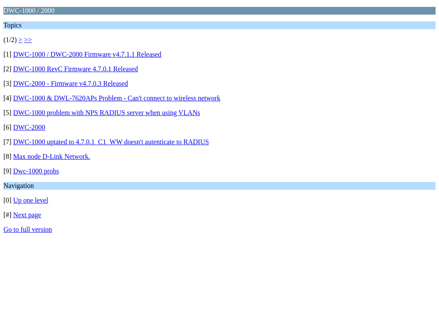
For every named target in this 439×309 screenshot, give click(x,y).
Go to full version (27, 229)
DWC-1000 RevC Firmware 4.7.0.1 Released (75, 69)
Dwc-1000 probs (36, 171)
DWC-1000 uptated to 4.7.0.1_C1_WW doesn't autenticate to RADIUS (111, 141)
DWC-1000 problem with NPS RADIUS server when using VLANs (106, 112)
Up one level (30, 200)
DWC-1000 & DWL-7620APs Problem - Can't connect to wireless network (116, 98)
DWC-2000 (29, 127)
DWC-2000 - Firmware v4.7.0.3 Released (70, 83)
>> (28, 39)
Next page (27, 214)
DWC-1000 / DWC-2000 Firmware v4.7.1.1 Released (87, 54)
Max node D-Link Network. (51, 156)
